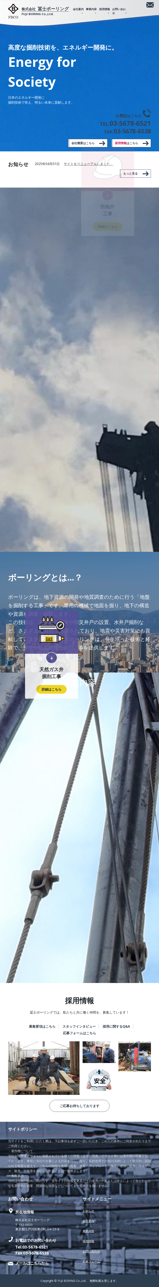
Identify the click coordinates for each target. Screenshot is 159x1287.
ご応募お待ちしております (79, 1106)
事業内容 (91, 9)
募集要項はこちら (42, 1026)
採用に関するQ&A (116, 1026)
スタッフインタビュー (79, 1026)
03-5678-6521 (35, 1247)
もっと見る (130, 173)
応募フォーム (91, 1261)
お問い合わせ (119, 11)
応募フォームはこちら (79, 1033)
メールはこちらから (32, 1263)
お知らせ (88, 1211)
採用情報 (104, 9)
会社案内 (78, 9)
